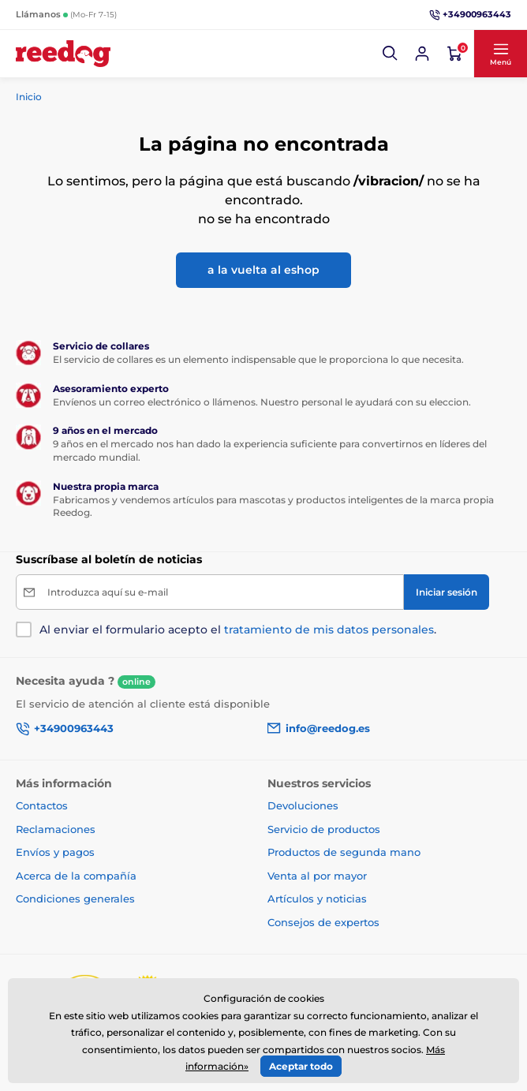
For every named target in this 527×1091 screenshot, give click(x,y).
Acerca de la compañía (76, 875)
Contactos (42, 805)
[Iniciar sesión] (422, 53)
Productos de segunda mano (343, 852)
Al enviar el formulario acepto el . (237, 629)
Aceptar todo (301, 1066)
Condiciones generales (75, 898)
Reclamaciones (55, 829)
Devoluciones (302, 805)
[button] (390, 53)
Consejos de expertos (323, 922)
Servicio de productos (323, 829)
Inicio (29, 97)
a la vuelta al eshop (263, 270)
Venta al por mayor (317, 875)
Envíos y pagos (55, 852)
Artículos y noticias (317, 898)
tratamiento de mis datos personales (329, 629)
